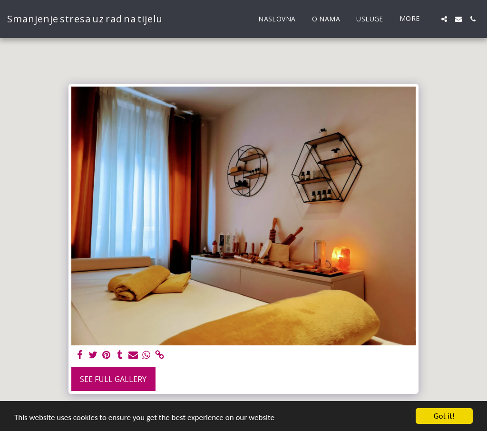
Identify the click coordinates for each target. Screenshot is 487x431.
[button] (444, 19)
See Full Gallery (113, 379)
